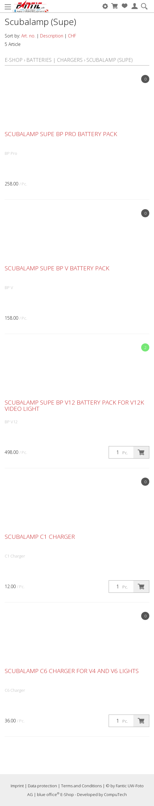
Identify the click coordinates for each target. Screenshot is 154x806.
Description (51, 36)
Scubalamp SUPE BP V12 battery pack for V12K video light (74, 405)
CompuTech (115, 794)
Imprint (17, 786)
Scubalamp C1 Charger (40, 537)
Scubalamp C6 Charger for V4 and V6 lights (72, 671)
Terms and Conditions (81, 786)
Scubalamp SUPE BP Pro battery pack (61, 134)
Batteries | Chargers (54, 60)
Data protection (42, 786)
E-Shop (14, 60)
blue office (48, 794)
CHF (72, 36)
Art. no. (28, 36)
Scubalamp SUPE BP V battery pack (57, 268)
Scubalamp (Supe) (109, 60)
